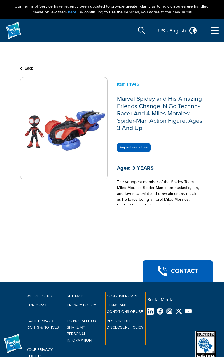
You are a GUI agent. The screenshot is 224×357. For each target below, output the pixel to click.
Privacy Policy (81, 305)
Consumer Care (122, 296)
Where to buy (40, 296)
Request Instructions (134, 147)
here (72, 12)
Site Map (75, 296)
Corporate (37, 305)
